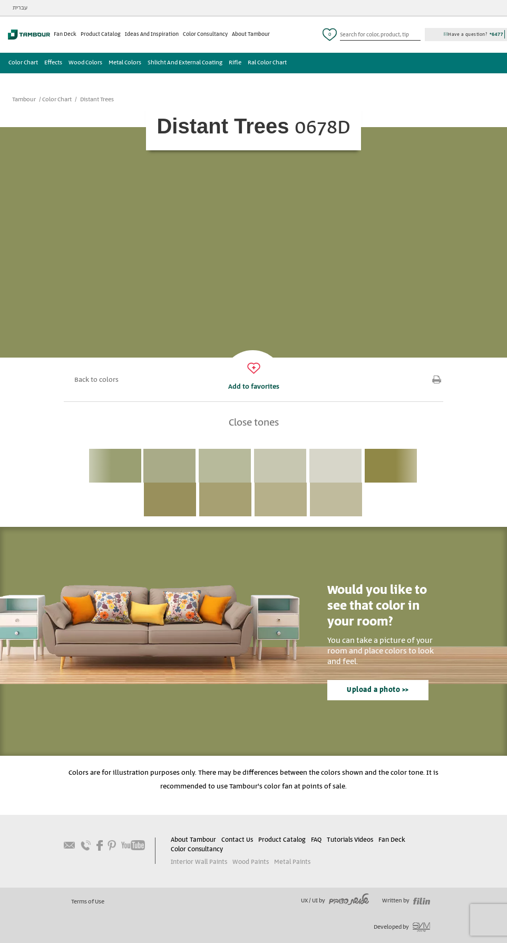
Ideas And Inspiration (152, 34)
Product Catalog (101, 34)
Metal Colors (125, 63)
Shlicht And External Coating (185, 63)
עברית (20, 8)
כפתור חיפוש (416, 35)
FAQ (316, 839)
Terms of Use (87, 902)
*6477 (496, 34)
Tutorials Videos (350, 839)
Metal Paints (292, 862)
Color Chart (23, 63)
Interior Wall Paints (199, 862)
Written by (406, 901)
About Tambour (251, 34)
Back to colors (96, 380)
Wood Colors (85, 63)
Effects (53, 63)
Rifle (235, 63)
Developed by (402, 927)
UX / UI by (335, 901)
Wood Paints (250, 862)
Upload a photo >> (378, 690)
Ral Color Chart (267, 63)
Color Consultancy (205, 34)
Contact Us (237, 839)
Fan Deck (65, 34)
